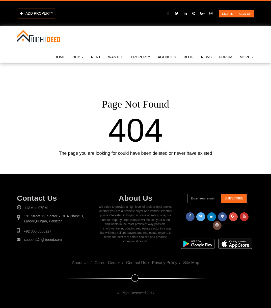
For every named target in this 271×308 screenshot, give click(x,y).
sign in (227, 14)
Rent (95, 57)
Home (60, 57)
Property (140, 57)
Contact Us (136, 263)
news (206, 57)
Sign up (245, 14)
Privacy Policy (164, 263)
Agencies (167, 57)
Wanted (115, 57)
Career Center (107, 263)
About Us (80, 263)
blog (189, 57)
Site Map (191, 263)
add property (36, 13)
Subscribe (234, 198)
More (247, 57)
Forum (225, 57)
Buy (78, 57)
